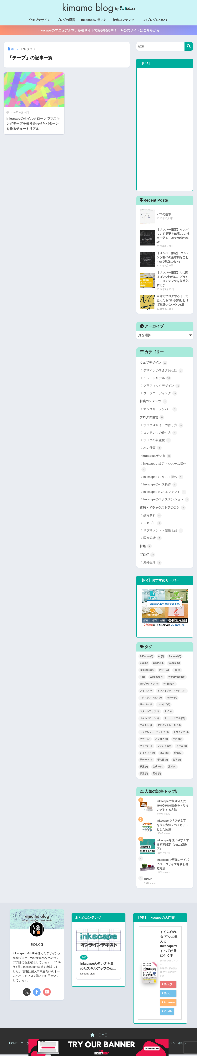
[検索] (188, 46)
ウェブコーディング (160, 394)
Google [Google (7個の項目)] (174, 664)
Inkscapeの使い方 (94, 19)
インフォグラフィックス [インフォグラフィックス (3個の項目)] (171, 692)
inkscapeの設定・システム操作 (163, 468)
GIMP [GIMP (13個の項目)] (158, 664)
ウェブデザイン (39, 19)
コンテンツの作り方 (160, 434)
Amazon (169, 1003)
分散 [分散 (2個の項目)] (178, 754)
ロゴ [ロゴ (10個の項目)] (164, 754)
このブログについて (154, 19)
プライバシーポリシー (175, 1044)
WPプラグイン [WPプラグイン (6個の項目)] (149, 685)
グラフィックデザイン (161, 386)
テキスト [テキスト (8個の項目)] (146, 726)
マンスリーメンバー (160, 410)
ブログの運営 (66, 19)
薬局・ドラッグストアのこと (164, 508)
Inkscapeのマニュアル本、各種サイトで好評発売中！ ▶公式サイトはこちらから (98, 30)
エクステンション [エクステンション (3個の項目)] (151, 699)
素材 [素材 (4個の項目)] (172, 768)
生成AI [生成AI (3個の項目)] (158, 768)
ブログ (148, 556)
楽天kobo (165, 998)
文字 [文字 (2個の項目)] (177, 761)
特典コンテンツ (123, 19)
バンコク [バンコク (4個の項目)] (161, 740)
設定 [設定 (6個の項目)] (144, 775)
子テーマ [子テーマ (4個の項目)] (146, 761)
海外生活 (152, 564)
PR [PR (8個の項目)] (177, 671)
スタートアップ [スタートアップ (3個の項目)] (149, 713)
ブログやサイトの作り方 (163, 426)
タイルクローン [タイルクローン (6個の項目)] (149, 719)
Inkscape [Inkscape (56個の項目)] (147, 671)
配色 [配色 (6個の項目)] (157, 775)
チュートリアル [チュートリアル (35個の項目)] (174, 719)
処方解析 (152, 517)
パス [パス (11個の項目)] (177, 740)
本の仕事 (152, 449)
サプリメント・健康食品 (163, 532)
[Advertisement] (165, 129)
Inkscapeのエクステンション (166, 500)
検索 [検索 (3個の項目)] (144, 768)
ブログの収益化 (157, 441)
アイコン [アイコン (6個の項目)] (146, 692)
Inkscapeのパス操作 (160, 486)
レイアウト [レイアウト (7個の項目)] (147, 754)
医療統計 (152, 539)
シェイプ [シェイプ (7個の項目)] (163, 706)
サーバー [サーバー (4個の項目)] (146, 706)
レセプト (152, 524)
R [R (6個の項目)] (142, 678)
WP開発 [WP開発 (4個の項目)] (169, 685)
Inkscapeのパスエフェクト (164, 493)
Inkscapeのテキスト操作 (163, 478)
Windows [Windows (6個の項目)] (157, 678)
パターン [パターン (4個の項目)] (146, 747)
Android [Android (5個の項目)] (175, 657)
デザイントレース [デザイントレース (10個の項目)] (169, 726)
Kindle (168, 1012)
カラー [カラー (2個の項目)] (172, 699)
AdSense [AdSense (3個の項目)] (146, 657)
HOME (98, 1036)
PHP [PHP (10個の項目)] (164, 671)
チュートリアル (157, 379)
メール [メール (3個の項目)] (181, 747)
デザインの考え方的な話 (163, 371)
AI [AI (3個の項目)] (161, 657)
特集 (146, 547)
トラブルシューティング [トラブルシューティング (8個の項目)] (154, 733)
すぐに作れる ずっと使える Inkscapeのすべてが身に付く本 (168, 945)
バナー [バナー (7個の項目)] (145, 740)
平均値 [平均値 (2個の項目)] (162, 761)
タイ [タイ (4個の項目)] (168, 713)
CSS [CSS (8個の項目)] (144, 664)
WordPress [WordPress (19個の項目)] (176, 678)
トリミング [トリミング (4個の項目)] (181, 733)
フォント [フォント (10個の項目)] (164, 747)
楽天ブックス (167, 989)
